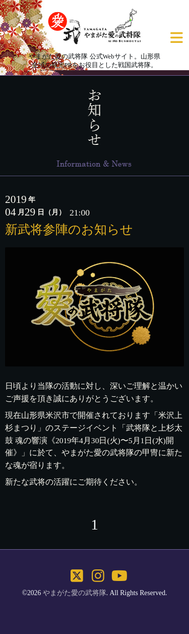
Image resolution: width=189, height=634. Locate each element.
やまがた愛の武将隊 (74, 593)
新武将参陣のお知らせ (69, 229)
